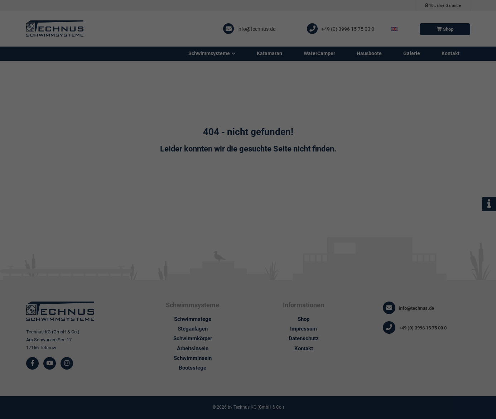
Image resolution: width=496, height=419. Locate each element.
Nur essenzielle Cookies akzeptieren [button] (248, 138)
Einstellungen (129, 106)
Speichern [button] (317, 120)
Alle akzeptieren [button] (179, 120)
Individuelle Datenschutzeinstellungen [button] (248, 156)
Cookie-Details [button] (248, 171)
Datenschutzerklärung (138, 99)
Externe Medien (279, 58)
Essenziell (273, 23)
